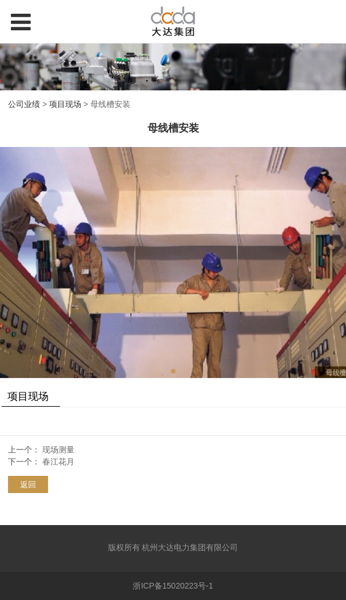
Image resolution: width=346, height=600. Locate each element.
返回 (28, 484)
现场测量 (58, 449)
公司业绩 (24, 104)
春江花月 (58, 461)
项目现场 (65, 104)
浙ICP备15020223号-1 (173, 585)
